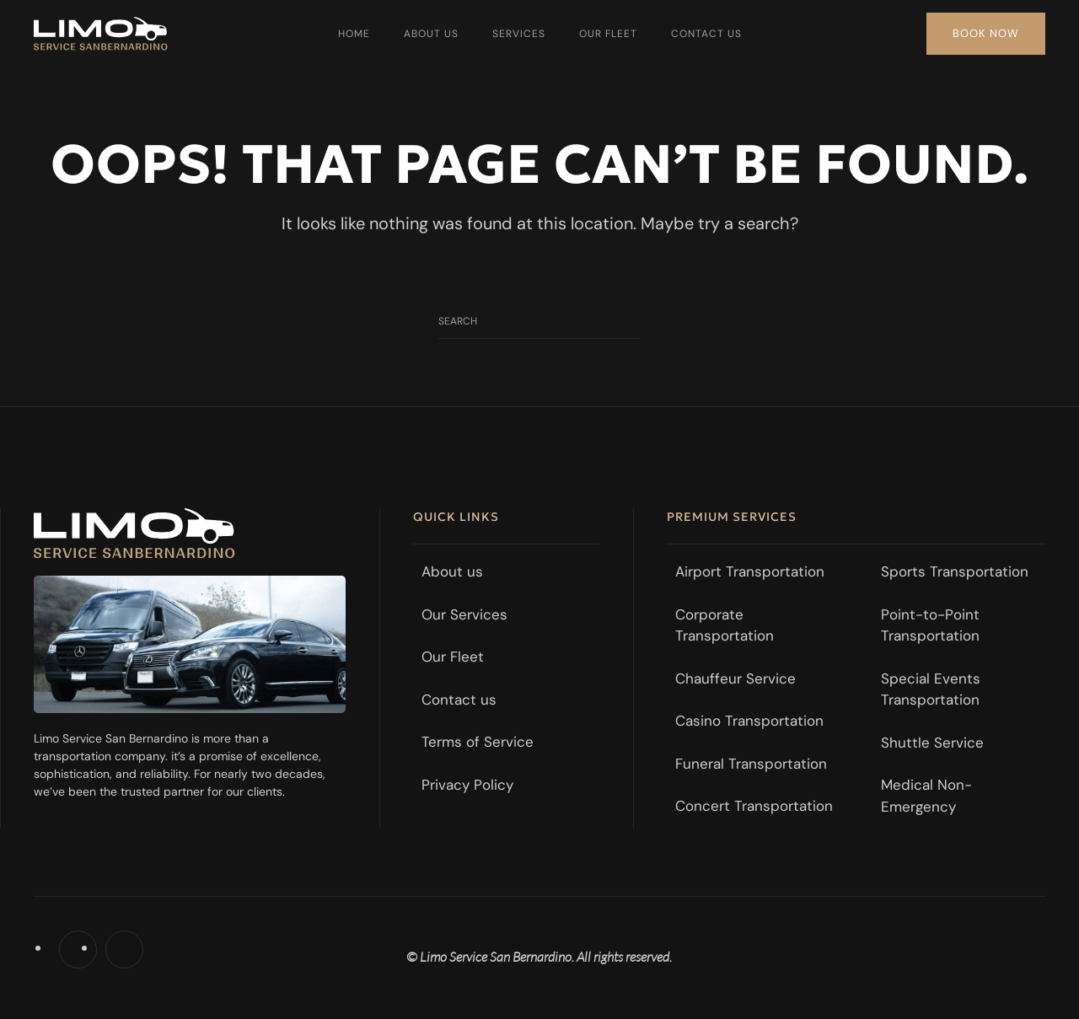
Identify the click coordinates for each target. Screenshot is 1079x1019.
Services (518, 33)
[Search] (539, 321)
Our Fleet (608, 33)
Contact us (706, 33)
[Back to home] (101, 33)
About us (431, 33)
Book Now (986, 33)
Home (354, 33)
